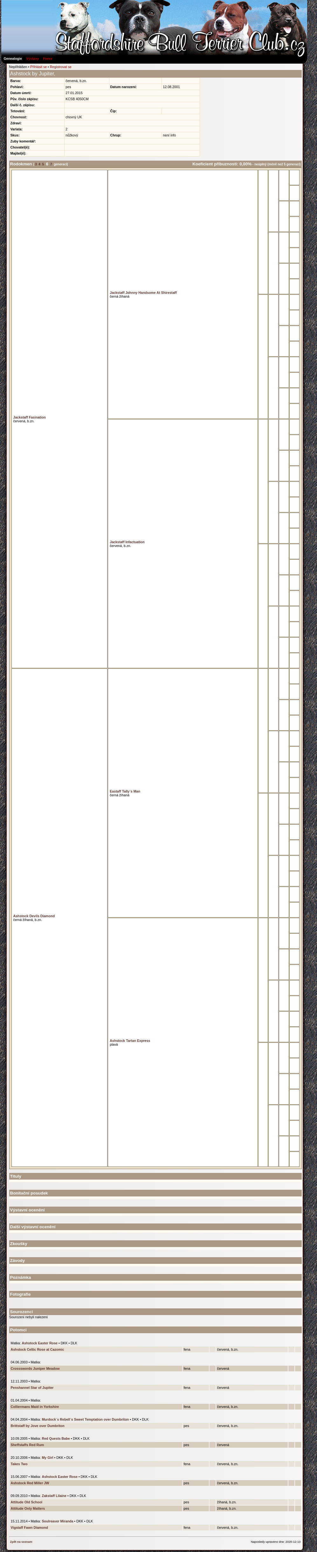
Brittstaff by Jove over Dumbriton (38, 1426)
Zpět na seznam (21, 1541)
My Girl (47, 1457)
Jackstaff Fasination (29, 417)
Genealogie (13, 58)
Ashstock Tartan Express (130, 1041)
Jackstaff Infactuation (127, 542)
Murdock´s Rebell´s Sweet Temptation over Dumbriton (85, 1419)
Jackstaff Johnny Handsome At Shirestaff (143, 292)
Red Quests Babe (56, 1438)
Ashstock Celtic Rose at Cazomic (37, 1349)
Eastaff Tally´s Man (125, 791)
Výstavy (32, 58)
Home (47, 58)
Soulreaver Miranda (57, 1521)
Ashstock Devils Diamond (34, 916)
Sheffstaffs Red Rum (27, 1445)
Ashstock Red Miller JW (30, 1483)
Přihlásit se (38, 67)
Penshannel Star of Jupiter (32, 1387)
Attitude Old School (26, 1502)
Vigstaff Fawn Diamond (29, 1527)
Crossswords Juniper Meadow (35, 1368)
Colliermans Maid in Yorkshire (35, 1407)
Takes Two (19, 1464)
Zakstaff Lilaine (54, 1496)
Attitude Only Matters (28, 1508)
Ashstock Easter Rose (40, 1343)
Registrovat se (61, 67)
